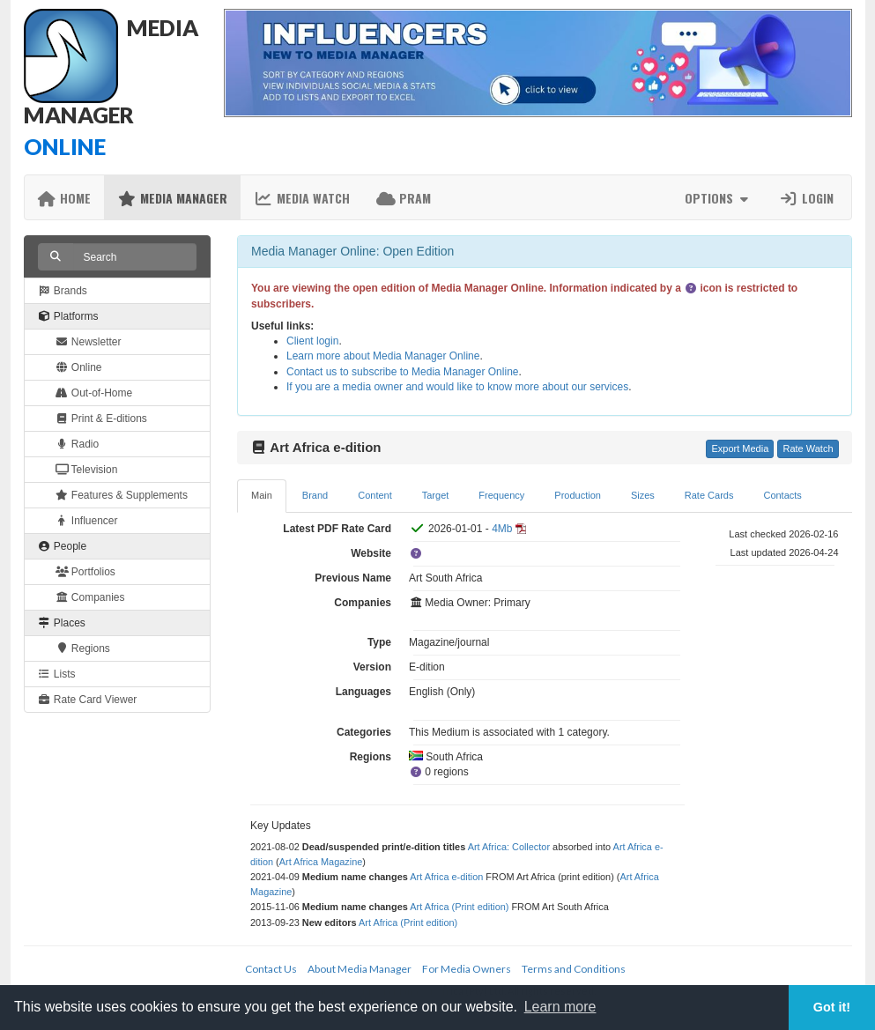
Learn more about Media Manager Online (382, 356)
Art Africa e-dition (446, 876)
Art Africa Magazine (321, 861)
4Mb (502, 528)
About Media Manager (360, 968)
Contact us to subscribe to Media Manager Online (402, 372)
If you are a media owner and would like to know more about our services (457, 387)
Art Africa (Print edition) (459, 906)
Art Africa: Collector (509, 846)
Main (261, 495)
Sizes (643, 495)
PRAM (403, 198)
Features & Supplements (122, 495)
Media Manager (172, 198)
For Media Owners (466, 968)
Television (87, 469)
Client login (312, 341)
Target (435, 495)
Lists (57, 674)
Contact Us (271, 968)
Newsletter (89, 342)
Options (719, 198)
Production (577, 495)
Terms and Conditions (574, 968)
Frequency (501, 495)
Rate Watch (807, 448)
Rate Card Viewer (87, 699)
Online (79, 367)
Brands (62, 291)
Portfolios (85, 572)
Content (375, 495)
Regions (83, 648)
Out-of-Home (94, 393)
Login (806, 198)
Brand (315, 495)
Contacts (782, 495)
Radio (78, 444)
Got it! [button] (831, 1007)
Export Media (739, 448)
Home (65, 198)
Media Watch (302, 198)
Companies (90, 597)
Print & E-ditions (101, 418)
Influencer (87, 521)
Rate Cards (709, 495)
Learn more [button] (560, 1006)
